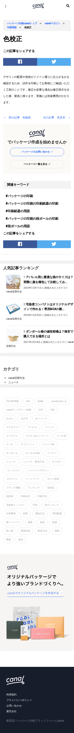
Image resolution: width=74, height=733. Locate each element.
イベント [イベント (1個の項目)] (49, 427)
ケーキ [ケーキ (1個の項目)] (9, 444)
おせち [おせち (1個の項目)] (9, 418)
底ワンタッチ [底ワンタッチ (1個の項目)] (52, 505)
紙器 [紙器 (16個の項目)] (30, 522)
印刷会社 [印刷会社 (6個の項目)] (25, 496)
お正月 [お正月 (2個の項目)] (24, 418)
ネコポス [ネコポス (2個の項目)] (56, 461)
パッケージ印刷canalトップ (22, 23)
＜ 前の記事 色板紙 (17, 117)
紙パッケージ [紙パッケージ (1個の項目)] (13, 522)
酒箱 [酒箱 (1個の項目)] (57, 530)
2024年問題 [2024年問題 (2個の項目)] (12, 401)
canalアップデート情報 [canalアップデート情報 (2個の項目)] (18, 409)
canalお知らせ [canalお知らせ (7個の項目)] (59, 401)
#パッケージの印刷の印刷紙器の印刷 (32, 203)
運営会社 (11, 711)
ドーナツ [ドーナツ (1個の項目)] (52, 453)
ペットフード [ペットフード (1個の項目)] (32, 479)
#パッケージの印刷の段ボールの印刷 (32, 218)
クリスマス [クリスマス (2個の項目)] (12, 435)
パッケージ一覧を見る (37, 164)
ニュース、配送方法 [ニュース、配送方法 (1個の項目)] (33, 461)
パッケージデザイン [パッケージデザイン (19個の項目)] (38, 470)
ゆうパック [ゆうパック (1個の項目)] (41, 418)
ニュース (13, 382)
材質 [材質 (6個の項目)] (25, 513)
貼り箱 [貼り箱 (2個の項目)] (9, 530)
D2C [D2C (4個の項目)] (41, 409)
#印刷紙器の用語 (18, 211)
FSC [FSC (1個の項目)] (53, 409)
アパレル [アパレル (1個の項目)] (32, 427)
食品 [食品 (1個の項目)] (20, 539)
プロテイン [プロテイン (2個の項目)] (12, 479)
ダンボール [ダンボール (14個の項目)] (12, 453)
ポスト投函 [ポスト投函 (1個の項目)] (53, 479)
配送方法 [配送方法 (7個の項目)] (42, 530)
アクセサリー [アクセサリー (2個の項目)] (13, 427)
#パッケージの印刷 (19, 196)
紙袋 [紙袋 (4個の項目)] (42, 522)
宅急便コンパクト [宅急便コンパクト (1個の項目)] (15, 505)
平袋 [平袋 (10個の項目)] (35, 505)
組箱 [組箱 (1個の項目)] (54, 522)
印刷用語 (12, 27)
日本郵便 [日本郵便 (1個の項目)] (11, 513)
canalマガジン (52, 23)
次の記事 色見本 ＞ (57, 117)
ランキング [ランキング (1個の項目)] (34, 487)
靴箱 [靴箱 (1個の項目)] (8, 539)
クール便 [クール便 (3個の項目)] (61, 435)
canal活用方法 (14, 291)
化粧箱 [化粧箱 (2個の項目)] (9, 496)
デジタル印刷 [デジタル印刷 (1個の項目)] (32, 453)
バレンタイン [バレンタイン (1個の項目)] (13, 470)
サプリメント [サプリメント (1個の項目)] (28, 444)
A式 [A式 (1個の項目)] (28, 401)
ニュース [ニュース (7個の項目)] (11, 461)
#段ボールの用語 (18, 226)
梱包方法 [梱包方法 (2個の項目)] (40, 513)
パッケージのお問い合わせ (37, 151)
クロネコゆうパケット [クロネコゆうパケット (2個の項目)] (37, 435)
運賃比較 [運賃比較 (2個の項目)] (25, 530)
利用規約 (11, 694)
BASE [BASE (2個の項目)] (41, 401)
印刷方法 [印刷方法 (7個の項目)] (42, 496)
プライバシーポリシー (19, 700)
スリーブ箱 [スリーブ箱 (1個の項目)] (48, 444)
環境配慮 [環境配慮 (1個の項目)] (57, 513)
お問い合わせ (14, 705)
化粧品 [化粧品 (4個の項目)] (50, 487)
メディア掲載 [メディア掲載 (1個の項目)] (13, 487)
